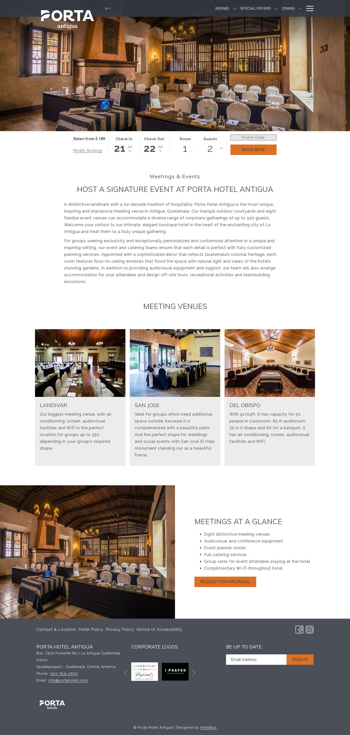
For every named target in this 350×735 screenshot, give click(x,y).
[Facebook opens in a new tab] (299, 628)
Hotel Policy (91, 629)
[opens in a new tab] (144, 671)
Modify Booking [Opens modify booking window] (87, 151)
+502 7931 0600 (64, 673)
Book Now (253, 149)
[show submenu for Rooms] (163, 8)
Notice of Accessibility (159, 629)
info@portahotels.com (68, 680)
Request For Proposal (228, 583)
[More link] (308, 8)
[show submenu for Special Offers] (204, 8)
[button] (124, 145)
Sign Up (300, 659)
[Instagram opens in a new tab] (310, 628)
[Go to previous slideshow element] (126, 673)
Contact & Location (56, 629)
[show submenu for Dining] (229, 8)
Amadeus (208, 727)
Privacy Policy (120, 629)
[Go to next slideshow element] (194, 673)
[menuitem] (151, 8)
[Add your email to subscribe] (256, 659)
